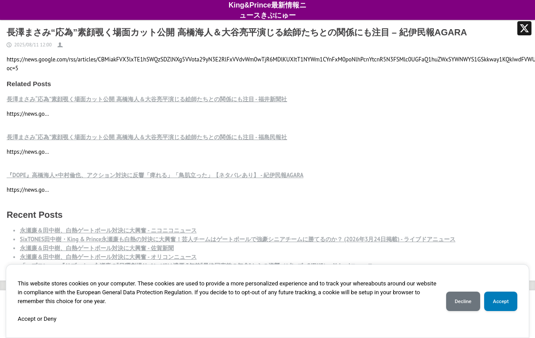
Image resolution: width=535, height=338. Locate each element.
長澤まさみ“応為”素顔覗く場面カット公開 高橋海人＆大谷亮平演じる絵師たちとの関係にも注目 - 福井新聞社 (147, 99)
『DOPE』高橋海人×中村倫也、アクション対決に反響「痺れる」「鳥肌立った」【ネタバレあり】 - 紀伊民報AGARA (155, 175)
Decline (463, 301)
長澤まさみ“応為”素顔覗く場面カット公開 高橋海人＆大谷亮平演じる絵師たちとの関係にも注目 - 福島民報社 (147, 137)
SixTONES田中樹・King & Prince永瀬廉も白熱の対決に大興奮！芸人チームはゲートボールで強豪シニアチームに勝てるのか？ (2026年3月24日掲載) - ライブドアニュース (237, 239)
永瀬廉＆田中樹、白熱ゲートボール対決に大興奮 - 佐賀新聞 (97, 248)
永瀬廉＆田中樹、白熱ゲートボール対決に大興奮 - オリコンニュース (108, 257)
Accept (501, 301)
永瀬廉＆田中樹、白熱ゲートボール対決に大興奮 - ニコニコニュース (108, 230)
